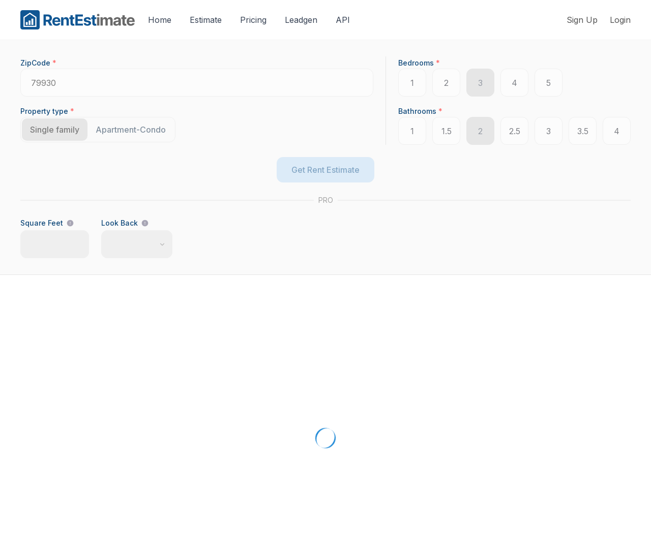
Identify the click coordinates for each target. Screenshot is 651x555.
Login (620, 20)
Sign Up (582, 20)
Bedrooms (419, 62)
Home (159, 20)
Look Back (119, 223)
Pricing (253, 20)
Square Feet (41, 223)
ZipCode (38, 62)
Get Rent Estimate (325, 170)
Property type (47, 111)
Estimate (206, 20)
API (343, 20)
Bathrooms (420, 111)
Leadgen (301, 20)
